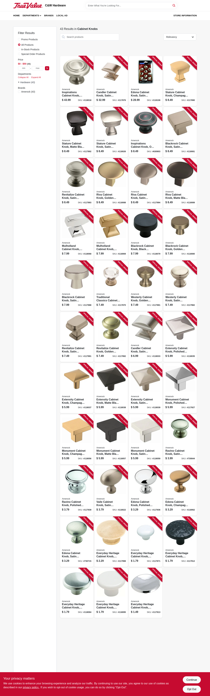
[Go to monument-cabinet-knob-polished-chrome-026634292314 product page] (180, 388)
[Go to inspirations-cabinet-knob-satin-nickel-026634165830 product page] (76, 81)
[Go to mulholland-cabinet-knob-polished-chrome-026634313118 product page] (76, 234)
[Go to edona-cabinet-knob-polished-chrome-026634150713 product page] (145, 490)
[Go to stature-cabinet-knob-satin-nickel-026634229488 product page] (111, 132)
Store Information (185, 15)
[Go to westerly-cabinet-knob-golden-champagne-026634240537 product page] (145, 286)
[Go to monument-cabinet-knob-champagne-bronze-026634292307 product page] (76, 439)
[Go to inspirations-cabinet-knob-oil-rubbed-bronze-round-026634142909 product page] (145, 132)
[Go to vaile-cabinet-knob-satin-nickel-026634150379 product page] (111, 490)
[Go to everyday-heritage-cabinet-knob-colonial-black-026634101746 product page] (180, 542)
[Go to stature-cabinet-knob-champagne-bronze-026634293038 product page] (180, 81)
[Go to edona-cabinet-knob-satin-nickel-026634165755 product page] (145, 81)
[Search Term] (131, 5)
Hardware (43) (27, 82)
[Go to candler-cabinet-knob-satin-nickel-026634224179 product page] (145, 337)
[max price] (37, 68)
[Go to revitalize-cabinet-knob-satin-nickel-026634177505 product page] (76, 183)
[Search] (174, 5)
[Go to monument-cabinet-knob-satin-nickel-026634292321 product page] (145, 439)
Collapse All (23, 77)
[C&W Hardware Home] (28, 6)
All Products (27, 45)
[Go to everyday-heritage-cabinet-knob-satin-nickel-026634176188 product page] (76, 593)
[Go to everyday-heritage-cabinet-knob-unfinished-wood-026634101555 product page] (111, 542)
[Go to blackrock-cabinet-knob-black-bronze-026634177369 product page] (145, 234)
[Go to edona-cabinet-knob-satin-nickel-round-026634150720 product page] (76, 542)
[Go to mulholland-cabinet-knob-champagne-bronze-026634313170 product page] (111, 234)
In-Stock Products (30, 49)
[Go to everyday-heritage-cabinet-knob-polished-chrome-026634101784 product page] (145, 593)
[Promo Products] (19, 39)
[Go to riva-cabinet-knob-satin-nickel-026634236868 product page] (145, 183)
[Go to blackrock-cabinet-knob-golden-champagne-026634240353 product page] (180, 234)
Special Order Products (33, 54)
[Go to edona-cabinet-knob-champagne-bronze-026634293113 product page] (180, 490)
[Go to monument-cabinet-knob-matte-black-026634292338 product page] (111, 439)
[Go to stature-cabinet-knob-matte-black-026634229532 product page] (76, 132)
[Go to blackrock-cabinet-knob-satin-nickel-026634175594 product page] (76, 286)
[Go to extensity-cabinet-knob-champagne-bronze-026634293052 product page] (76, 388)
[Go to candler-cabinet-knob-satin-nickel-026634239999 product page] (111, 81)
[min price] (24, 68)
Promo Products (29, 39)
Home (16, 15)
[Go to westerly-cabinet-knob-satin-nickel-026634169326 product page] (180, 286)
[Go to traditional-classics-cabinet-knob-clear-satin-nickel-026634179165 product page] (111, 286)
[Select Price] (47, 68)
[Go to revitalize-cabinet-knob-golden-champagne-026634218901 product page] (111, 337)
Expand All (36, 77)
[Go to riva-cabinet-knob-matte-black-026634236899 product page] (180, 183)
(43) (28, 91)
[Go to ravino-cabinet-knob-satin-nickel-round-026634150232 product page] (180, 439)
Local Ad (61, 15)
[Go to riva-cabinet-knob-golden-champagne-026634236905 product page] (111, 183)
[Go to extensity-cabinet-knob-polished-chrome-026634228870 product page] (180, 337)
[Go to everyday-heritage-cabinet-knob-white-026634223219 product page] (145, 542)
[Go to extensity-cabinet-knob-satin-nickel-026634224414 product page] (145, 388)
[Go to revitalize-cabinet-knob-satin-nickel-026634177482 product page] (76, 337)
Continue (191, 679)
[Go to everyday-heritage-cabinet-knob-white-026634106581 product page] (111, 593)
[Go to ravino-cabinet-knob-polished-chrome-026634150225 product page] (76, 490)
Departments (31, 15)
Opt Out (191, 689)
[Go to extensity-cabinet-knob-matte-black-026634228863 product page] (111, 388)
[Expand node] (19, 82)
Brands (49, 15)
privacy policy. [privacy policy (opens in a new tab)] (31, 687)
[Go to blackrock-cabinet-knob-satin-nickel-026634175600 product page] (180, 132)
